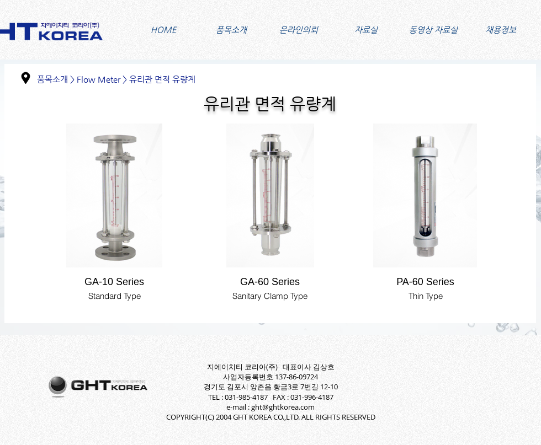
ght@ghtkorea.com (283, 407)
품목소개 (52, 79)
